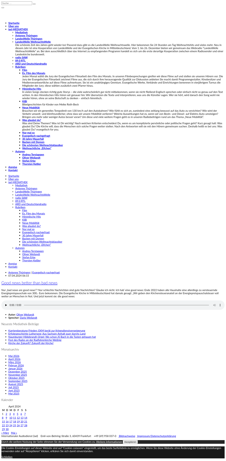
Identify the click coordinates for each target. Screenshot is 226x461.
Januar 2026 (15, 368)
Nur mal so (28, 132)
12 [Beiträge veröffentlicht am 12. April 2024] (18, 417)
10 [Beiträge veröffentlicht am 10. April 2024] (10, 417)
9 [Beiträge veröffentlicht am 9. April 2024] (6, 417)
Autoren (20, 151)
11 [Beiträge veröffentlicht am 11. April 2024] (14, 417)
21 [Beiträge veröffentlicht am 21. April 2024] (25, 421)
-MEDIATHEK (18, 29)
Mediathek (21, 32)
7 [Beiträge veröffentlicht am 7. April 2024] (25, 413)
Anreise (12, 167)
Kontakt (13, 170)
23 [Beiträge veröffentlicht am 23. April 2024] (7, 425)
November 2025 (17, 374)
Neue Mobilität (31, 107)
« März (5, 432)
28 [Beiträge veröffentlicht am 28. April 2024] (25, 425)
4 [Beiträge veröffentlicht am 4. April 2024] (14, 413)
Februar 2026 (16, 365)
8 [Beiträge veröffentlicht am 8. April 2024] (2, 417)
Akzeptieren (130, 442)
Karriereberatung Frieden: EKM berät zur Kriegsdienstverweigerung (46, 330)
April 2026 (14, 359)
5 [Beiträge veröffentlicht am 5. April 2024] (17, 413)
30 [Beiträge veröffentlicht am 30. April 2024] (7, 429)
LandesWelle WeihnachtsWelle (33, 41)
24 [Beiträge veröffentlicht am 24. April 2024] (10, 425)
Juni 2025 (14, 390)
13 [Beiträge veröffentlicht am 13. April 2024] (21, 417)
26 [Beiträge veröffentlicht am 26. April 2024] (18, 425)
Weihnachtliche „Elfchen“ (36, 148)
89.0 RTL (20, 60)
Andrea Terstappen (33, 154)
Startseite (13, 23)
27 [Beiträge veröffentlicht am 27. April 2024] (21, 425)
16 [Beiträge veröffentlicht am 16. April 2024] (7, 421)
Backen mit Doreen (33, 142)
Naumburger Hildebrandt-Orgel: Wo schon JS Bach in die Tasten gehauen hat (52, 336)
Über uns (13, 26)
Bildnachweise (126, 436)
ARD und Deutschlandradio (31, 63)
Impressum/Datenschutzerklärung (156, 436)
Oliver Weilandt (31, 157)
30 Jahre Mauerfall (33, 138)
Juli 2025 (13, 387)
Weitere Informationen (109, 441)
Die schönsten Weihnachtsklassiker (42, 145)
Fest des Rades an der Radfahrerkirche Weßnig (34, 339)
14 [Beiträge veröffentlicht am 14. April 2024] (25, 417)
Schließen (6, 456)
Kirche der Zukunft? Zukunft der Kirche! (30, 343)
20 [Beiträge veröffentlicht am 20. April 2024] (21, 421)
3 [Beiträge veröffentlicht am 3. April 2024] (10, 413)
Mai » (14, 432)
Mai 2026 (13, 355)
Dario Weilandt (28, 317)
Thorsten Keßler (31, 163)
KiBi (24, 101)
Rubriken (20, 66)
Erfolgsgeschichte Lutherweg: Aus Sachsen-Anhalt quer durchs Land (47, 333)
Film (24, 69)
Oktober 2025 (16, 377)
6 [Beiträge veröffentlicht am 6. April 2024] (21, 413)
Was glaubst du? (31, 120)
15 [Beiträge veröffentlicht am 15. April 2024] (3, 421)
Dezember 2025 (17, 371)
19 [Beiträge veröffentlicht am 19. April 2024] (18, 421)
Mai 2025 (13, 393)
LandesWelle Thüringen (28, 38)
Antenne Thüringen (26, 35)
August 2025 (15, 384)
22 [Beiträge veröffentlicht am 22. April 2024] (3, 425)
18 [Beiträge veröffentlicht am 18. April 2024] (14, 421)
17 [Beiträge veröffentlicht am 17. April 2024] (10, 421)
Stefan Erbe (29, 160)
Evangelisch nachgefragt (36, 135)
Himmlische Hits (31, 88)
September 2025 (17, 381)
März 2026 (14, 362)
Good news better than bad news (29, 282)
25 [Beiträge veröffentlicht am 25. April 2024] (14, 425)
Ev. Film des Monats (33, 73)
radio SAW (21, 57)
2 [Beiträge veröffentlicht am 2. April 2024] (6, 413)
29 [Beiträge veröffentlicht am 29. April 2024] (3, 429)
